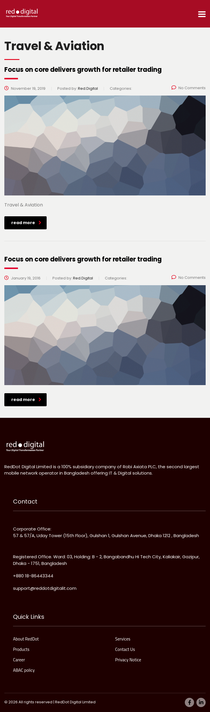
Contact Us (125, 649)
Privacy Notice (128, 660)
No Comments (188, 88)
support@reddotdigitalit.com (44, 588)
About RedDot (26, 639)
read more (26, 223)
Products (21, 649)
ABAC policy (24, 670)
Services (122, 639)
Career (19, 660)
